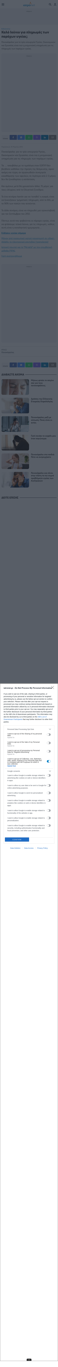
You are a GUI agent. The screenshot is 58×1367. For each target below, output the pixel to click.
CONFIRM (16, 839)
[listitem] (29, 729)
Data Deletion (15, 848)
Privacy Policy (42, 848)
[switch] (49, 734)
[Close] (53, 688)
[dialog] (29, 1025)
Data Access (29, 848)
